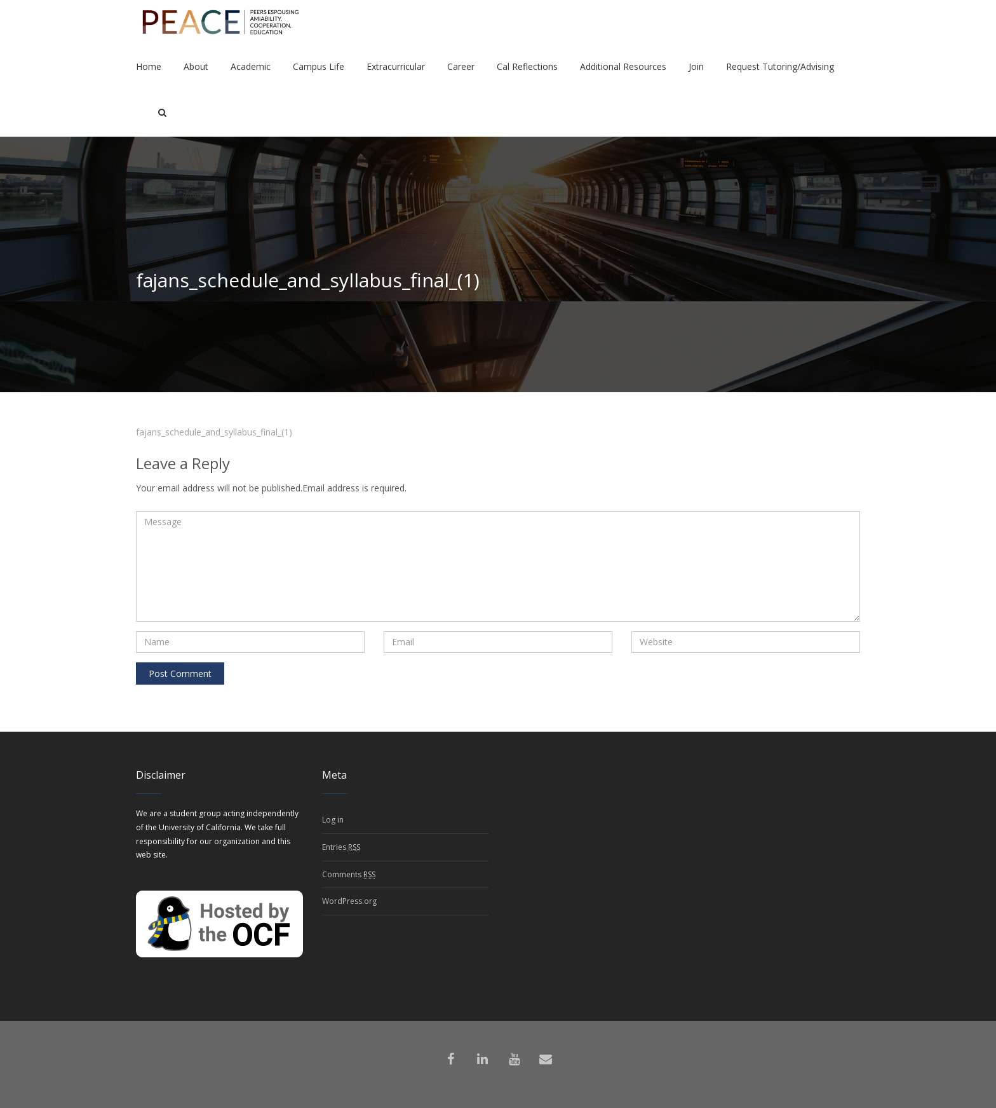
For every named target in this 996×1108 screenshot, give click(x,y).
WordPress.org (349, 901)
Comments (348, 874)
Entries (341, 847)
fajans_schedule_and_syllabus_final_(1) (214, 432)
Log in (333, 819)
